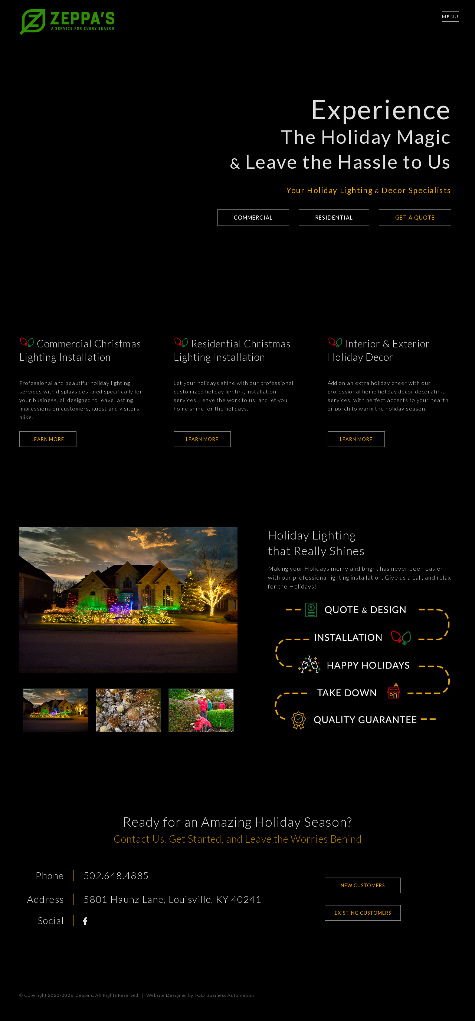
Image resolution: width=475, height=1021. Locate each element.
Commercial (247, 217)
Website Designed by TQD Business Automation (200, 995)
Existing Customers (363, 913)
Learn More (48, 439)
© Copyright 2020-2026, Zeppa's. (56, 995)
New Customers (363, 885)
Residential (331, 217)
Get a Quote (414, 217)
